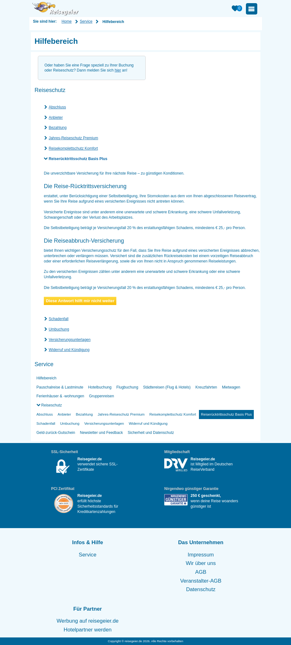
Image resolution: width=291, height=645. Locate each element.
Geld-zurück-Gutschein (56, 432)
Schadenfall (58, 319)
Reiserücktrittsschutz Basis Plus (78, 159)
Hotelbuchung (100, 387)
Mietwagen (231, 387)
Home (66, 21)
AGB (200, 572)
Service (86, 21)
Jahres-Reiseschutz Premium (73, 138)
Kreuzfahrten (206, 387)
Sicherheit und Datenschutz (151, 432)
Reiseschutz (51, 405)
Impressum (201, 555)
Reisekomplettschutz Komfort (73, 148)
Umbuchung (59, 329)
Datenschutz (200, 589)
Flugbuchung (127, 387)
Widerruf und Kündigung (69, 350)
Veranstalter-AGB (201, 581)
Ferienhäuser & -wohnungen (60, 396)
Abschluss (57, 107)
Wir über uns (201, 563)
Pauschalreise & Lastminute (60, 387)
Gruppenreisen (101, 396)
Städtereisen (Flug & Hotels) (167, 387)
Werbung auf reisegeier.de (88, 621)
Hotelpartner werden (88, 630)
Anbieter (56, 117)
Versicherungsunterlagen (69, 339)
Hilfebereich (46, 378)
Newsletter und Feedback (101, 432)
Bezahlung (58, 127)
